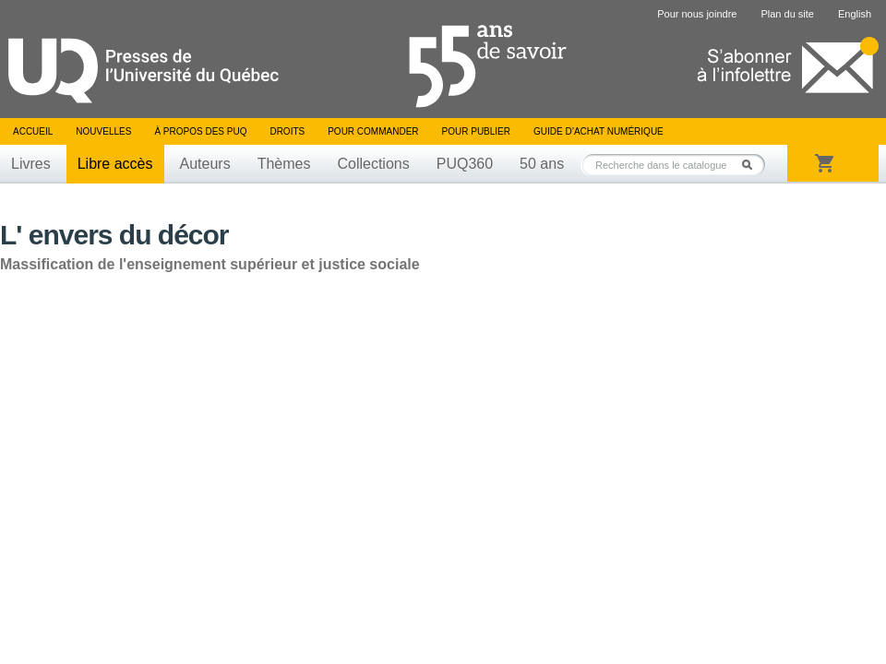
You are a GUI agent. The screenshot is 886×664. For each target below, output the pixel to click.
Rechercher (752, 164)
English (854, 13)
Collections (373, 164)
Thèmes (284, 164)
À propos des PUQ (200, 131)
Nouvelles (103, 131)
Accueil (33, 131)
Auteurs (205, 164)
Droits (287, 131)
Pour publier (476, 131)
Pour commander (373, 131)
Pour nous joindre (696, 13)
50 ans (542, 164)
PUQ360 (465, 164)
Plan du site (786, 13)
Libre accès (115, 164)
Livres (31, 164)
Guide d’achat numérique (598, 131)
